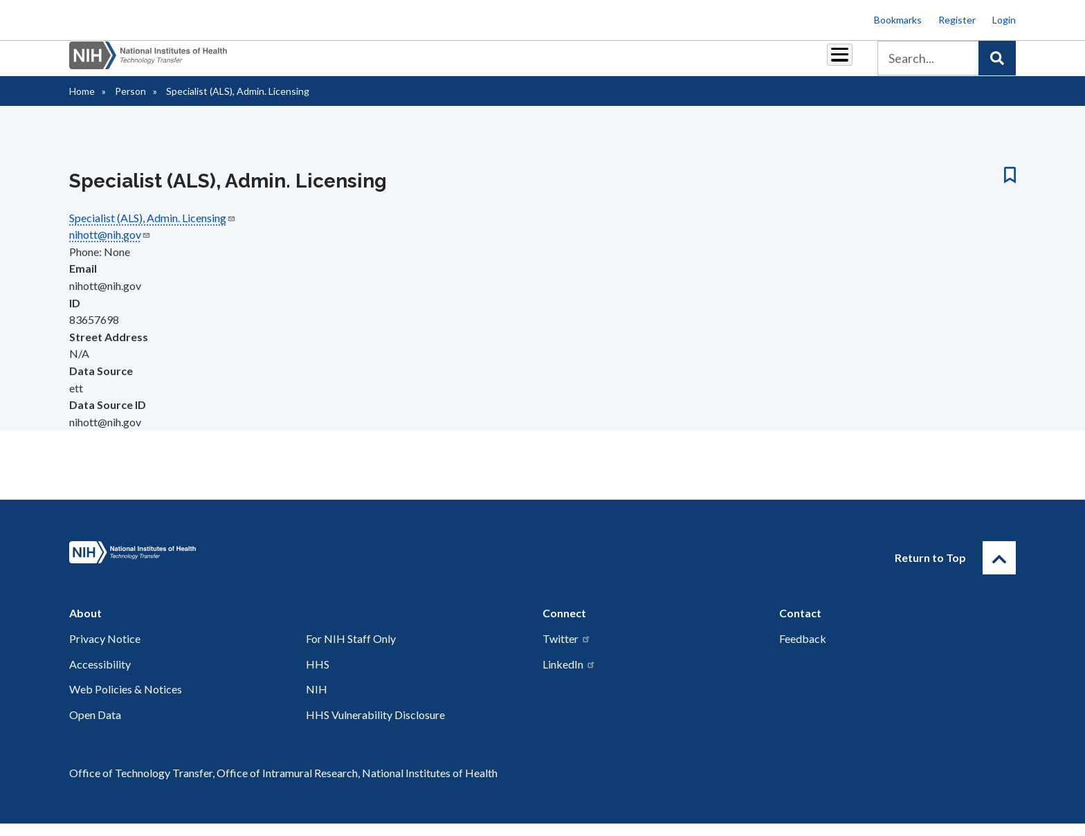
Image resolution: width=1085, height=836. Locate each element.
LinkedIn (569, 676)
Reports (584, 63)
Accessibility (100, 676)
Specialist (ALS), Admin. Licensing (152, 230)
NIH (316, 701)
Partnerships (448, 63)
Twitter (566, 650)
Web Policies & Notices (125, 701)
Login (1004, 20)
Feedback (802, 650)
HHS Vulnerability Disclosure (375, 727)
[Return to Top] (999, 570)
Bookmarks (898, 20)
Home (82, 103)
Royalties (522, 63)
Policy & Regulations (742, 63)
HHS (317, 676)
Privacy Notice (104, 650)
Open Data (95, 727)
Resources (649, 63)
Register (957, 20)
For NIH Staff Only (351, 650)
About (826, 63)
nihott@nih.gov (110, 246)
